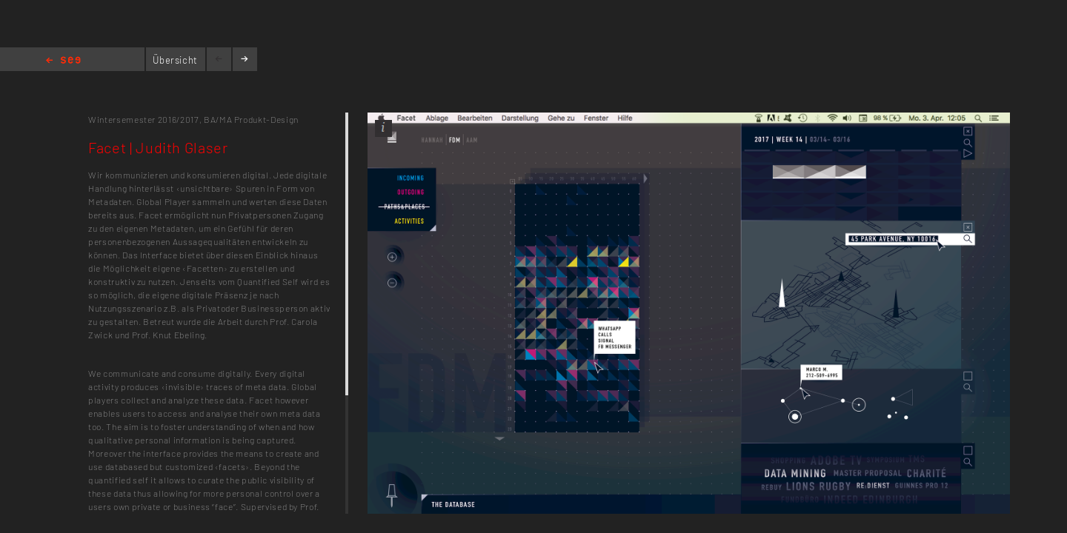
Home (63, 61)
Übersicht (175, 60)
